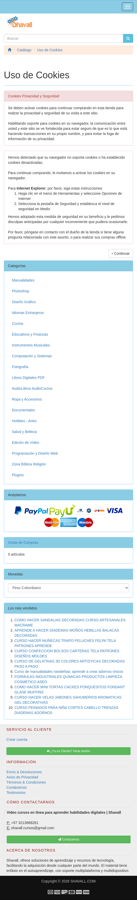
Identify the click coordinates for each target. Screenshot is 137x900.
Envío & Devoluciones (24, 772)
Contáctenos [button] (68, 839)
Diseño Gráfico (24, 302)
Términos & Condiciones (26, 782)
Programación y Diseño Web (35, 453)
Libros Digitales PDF (28, 378)
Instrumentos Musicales (31, 345)
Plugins (18, 475)
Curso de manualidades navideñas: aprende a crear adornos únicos (68, 671)
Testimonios (16, 793)
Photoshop (20, 291)
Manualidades (23, 280)
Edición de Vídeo (25, 442)
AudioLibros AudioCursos (32, 388)
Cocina (17, 323)
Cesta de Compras (23, 542)
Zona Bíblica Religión (29, 464)
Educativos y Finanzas (30, 334)
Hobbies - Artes (24, 421)
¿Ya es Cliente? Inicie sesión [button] (68, 751)
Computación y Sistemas (32, 356)
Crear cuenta (16, 739)
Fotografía (20, 367)
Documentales (23, 410)
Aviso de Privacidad (22, 777)
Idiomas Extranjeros (28, 313)
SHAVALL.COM (83, 881)
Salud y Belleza (24, 432)
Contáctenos (16, 787)
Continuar (121, 253)
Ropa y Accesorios (27, 399)
